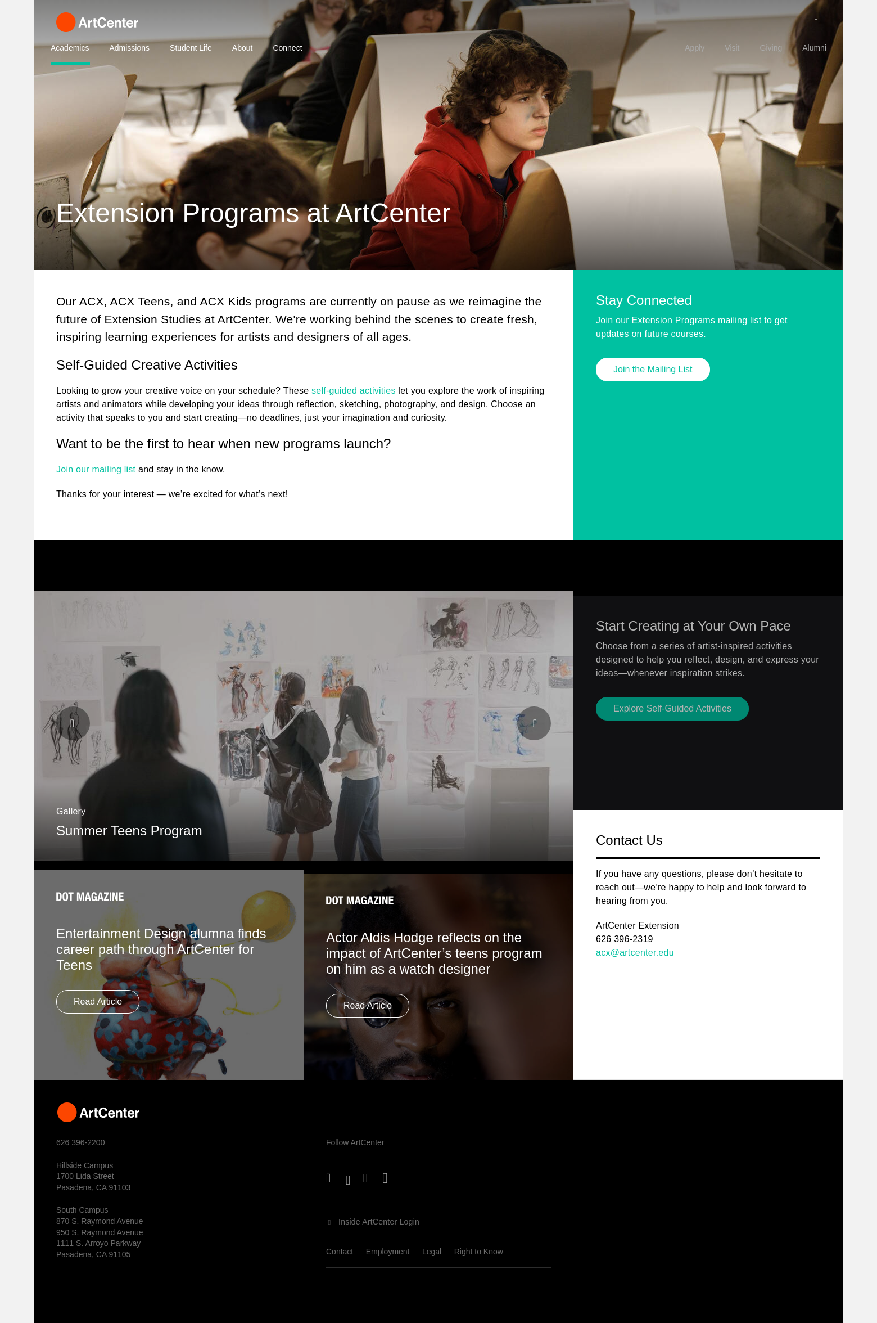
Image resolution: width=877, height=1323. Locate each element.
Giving (771, 47)
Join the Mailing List (653, 371)
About (242, 47)
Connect (287, 47)
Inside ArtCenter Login (378, 1221)
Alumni (814, 47)
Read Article (98, 1022)
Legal (431, 1251)
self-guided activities (353, 390)
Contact (339, 1251)
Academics (70, 47)
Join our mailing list (95, 469)
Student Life (191, 47)
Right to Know (478, 1251)
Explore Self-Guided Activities (672, 730)
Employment (388, 1251)
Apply (694, 47)
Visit (732, 47)
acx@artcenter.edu (635, 952)
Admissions (129, 47)
